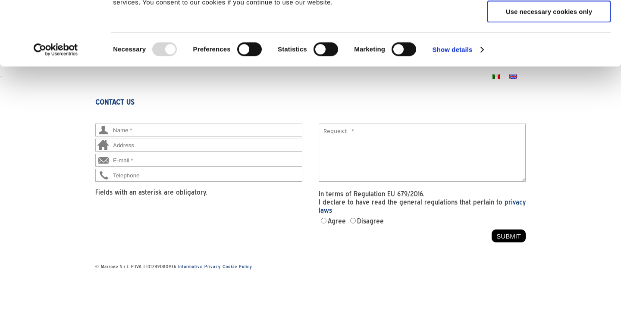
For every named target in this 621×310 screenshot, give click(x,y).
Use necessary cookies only (549, 71)
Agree (337, 221)
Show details (453, 109)
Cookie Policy (237, 266)
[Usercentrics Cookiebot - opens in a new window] (56, 109)
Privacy (212, 266)
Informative (190, 266)
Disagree (370, 221)
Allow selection (548, 46)
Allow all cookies (549, 21)
